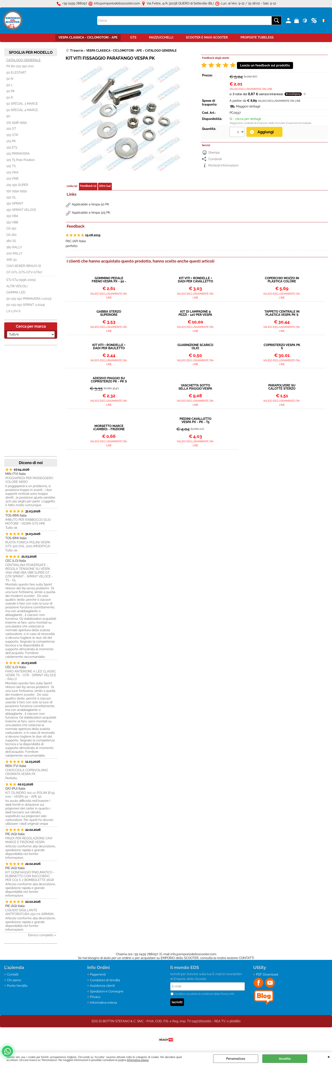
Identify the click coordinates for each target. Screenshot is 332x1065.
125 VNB (12, 178)
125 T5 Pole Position (20, 160)
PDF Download (267, 974)
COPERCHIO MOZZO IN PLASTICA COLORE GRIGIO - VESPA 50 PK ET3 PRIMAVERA (282, 280)
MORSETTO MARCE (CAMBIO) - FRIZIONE (109, 428)
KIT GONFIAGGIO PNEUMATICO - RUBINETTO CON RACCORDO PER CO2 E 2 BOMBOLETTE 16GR (29, 876)
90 (8, 116)
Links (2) (72, 186)
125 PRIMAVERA (18, 153)
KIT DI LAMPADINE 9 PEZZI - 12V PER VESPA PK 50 (195, 313)
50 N (9, 79)
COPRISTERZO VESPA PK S (282, 347)
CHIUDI (329, 1056)
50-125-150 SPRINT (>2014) (25, 305)
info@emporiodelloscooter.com (193, 954)
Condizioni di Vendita (105, 980)
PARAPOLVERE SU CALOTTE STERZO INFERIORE (281, 387)
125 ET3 (11, 147)
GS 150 (11, 228)
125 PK (11, 141)
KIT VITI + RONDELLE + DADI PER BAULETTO (108, 347)
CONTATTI (246, 958)
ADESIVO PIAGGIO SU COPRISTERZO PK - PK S (109, 380)
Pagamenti (98, 974)
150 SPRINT (14, 203)
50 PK (10, 91)
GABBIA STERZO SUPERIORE (109, 313)
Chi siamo (14, 980)
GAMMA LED (15, 292)
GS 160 (11, 235)
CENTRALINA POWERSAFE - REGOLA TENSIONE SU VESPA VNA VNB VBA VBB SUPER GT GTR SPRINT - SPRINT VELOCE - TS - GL (29, 572)
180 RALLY (14, 247)
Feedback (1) (88, 185)
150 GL (11, 197)
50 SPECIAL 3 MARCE (22, 104)
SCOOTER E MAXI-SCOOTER (207, 37)
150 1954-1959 (16, 191)
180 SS (11, 241)
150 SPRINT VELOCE (21, 210)
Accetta (285, 1059)
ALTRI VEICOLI (17, 286)
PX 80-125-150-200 (20, 66)
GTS (133, 37)
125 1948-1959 (16, 122)
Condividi (215, 159)
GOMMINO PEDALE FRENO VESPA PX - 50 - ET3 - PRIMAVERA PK (109, 280)
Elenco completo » (42, 935)
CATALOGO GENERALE (23, 60)
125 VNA (12, 172)
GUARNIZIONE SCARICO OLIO (195, 347)
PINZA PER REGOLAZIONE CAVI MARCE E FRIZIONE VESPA (28, 840)
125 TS (11, 166)
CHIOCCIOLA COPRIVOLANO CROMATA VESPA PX (26, 772)
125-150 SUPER (17, 185)
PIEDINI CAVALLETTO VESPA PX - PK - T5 (195, 420)
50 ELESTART (16, 72)
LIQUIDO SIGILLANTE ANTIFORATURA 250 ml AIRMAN (29, 912)
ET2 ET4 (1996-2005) (21, 280)
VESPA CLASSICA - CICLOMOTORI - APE (88, 37)
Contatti (12, 974)
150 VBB (12, 222)
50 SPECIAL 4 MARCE (22, 110)
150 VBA (12, 216)
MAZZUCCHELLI (161, 37)
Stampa (214, 152)
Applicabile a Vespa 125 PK (91, 212)
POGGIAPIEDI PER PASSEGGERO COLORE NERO (29, 480)
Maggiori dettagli (248, 106)
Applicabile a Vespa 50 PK (90, 204)
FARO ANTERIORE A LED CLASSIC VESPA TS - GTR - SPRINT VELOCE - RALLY (30, 675)
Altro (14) (105, 185)
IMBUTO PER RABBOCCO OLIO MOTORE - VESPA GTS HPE (28, 521)
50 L (9, 85)
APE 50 (11, 260)
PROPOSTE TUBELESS (257, 37)
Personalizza (235, 1059)
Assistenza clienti (102, 986)
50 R (9, 97)
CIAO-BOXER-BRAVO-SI (23, 266)
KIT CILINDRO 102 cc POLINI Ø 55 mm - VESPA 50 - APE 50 (30, 794)
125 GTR (12, 135)
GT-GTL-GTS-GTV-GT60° (24, 272)
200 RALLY (14, 253)
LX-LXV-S (13, 311)
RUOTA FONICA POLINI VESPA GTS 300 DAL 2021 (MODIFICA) (27, 544)
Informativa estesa (138, 1060)
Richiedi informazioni (223, 165)
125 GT (11, 129)
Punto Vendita (17, 986)
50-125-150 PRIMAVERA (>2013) (28, 299)
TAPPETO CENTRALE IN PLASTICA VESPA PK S (281, 313)
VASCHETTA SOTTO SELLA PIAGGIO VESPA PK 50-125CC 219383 (195, 387)
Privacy (95, 997)
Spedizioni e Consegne (106, 991)
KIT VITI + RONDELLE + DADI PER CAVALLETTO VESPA (195, 280)
